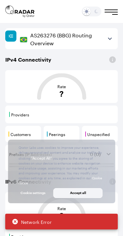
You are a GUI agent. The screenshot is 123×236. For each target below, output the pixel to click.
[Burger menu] (111, 12)
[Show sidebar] (10, 36)
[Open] (112, 59)
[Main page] (20, 11)
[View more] (110, 38)
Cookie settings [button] (33, 193)
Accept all (78, 193)
